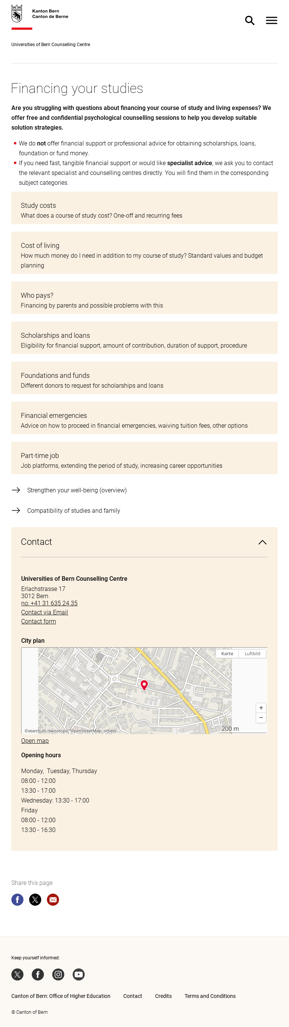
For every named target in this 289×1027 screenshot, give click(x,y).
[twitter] (35, 901)
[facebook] (17, 901)
